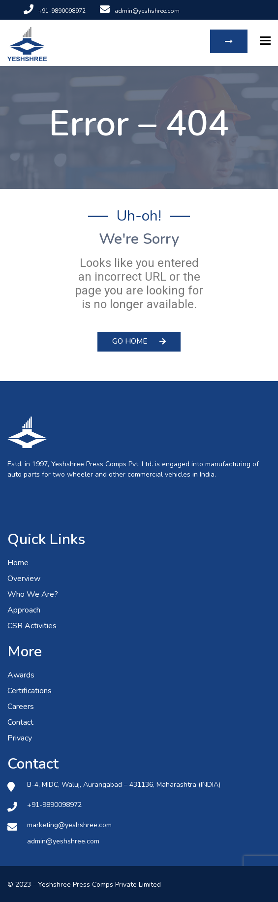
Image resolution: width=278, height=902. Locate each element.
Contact (20, 722)
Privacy (19, 738)
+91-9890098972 (55, 11)
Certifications (29, 690)
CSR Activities (32, 625)
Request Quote (228, 41)
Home (18, 562)
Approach (23, 610)
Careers (20, 706)
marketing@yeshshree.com (69, 825)
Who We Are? (32, 594)
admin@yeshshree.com (140, 11)
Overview (23, 578)
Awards (20, 675)
